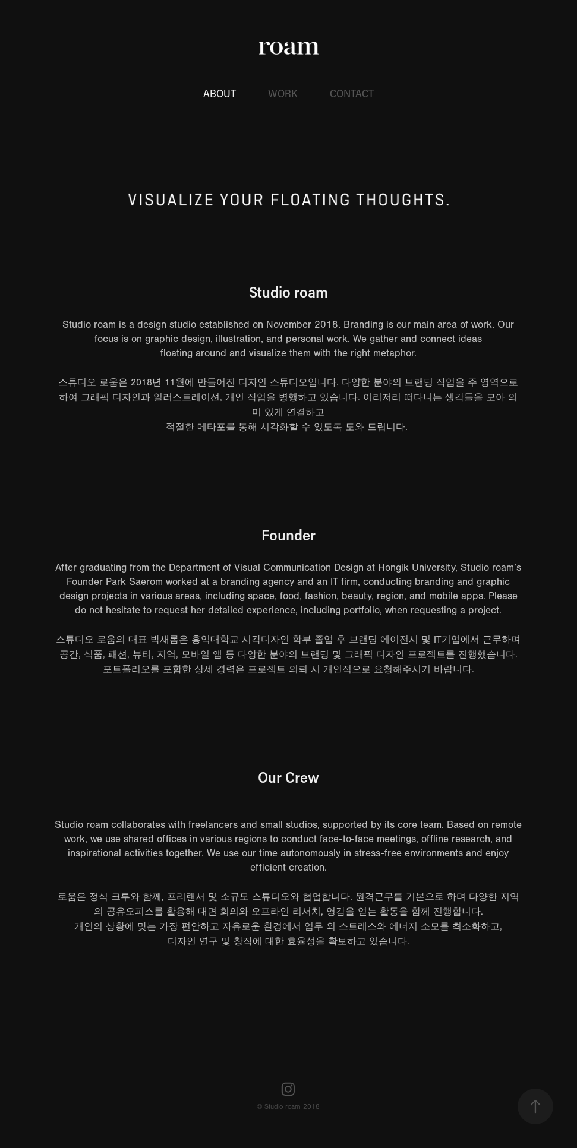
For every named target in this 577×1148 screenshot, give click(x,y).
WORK (283, 93)
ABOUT (219, 93)
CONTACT (352, 93)
